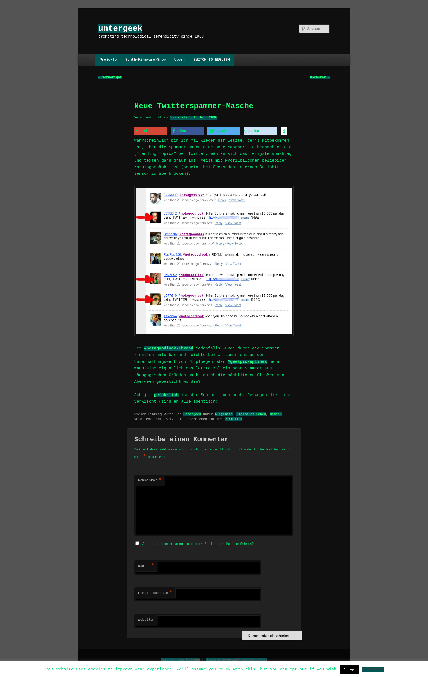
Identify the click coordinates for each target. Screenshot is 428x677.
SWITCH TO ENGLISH (212, 59)
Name (146, 564)
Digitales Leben (251, 413)
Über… (179, 59)
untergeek (120, 28)
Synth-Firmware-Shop (145, 59)
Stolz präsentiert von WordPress (236, 658)
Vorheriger (110, 77)
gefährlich (166, 394)
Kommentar (150, 479)
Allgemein (224, 413)
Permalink (233, 417)
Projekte (108, 59)
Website (145, 618)
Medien (276, 413)
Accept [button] (349, 669)
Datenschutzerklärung (180, 658)
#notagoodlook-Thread (168, 347)
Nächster (320, 77)
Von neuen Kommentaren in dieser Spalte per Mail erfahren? (198, 542)
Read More (373, 669)
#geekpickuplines (247, 360)
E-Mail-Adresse (155, 591)
